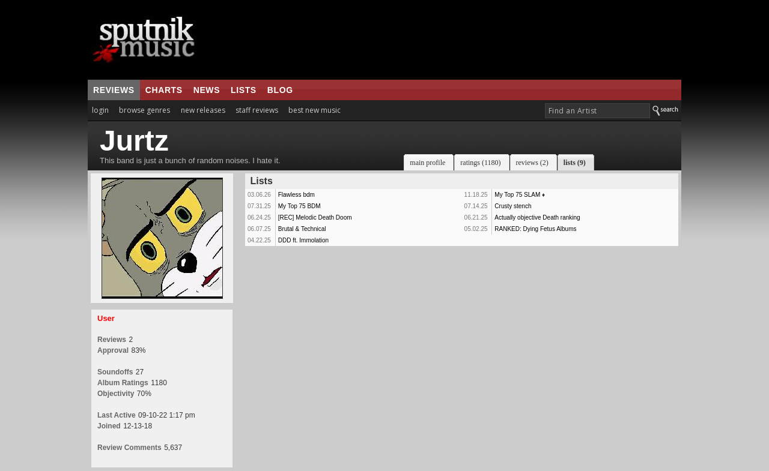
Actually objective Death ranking (537, 217)
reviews (114, 90)
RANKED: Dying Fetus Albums (535, 229)
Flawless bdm (296, 194)
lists (244, 90)
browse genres (144, 110)
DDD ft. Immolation (303, 240)
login (100, 110)
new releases (203, 110)
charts (164, 90)
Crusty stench (512, 206)
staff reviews (257, 110)
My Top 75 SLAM (517, 194)
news (206, 90)
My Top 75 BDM (299, 206)
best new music (314, 110)
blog (280, 90)
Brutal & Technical (302, 229)
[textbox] (597, 110)
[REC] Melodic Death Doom (315, 217)
